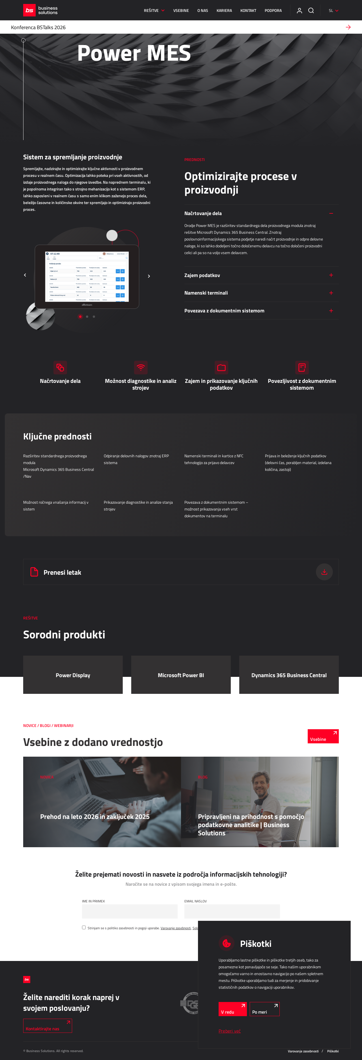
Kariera (224, 10)
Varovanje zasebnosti (176, 928)
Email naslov (195, 901)
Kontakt (248, 10)
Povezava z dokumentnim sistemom (224, 310)
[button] (25, 275)
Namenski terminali (206, 292)
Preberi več (230, 1031)
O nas (202, 10)
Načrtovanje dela (203, 213)
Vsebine (181, 10)
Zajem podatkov (202, 275)
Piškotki (333, 1051)
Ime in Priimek (93, 901)
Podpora (273, 10)
